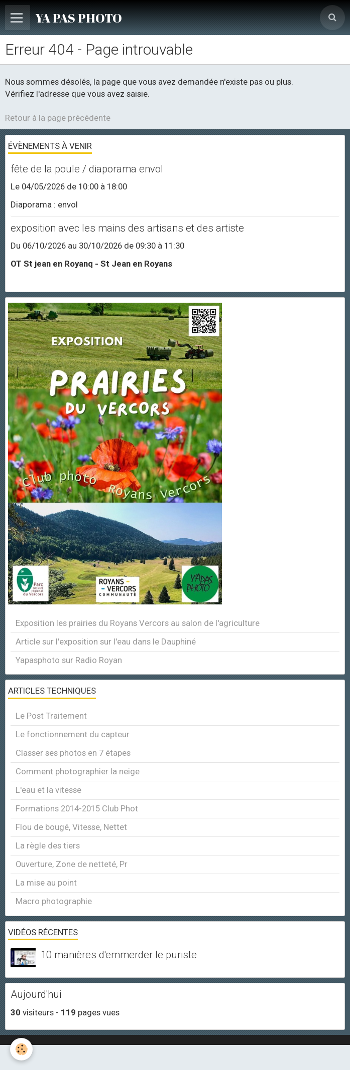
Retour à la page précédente (57, 118)
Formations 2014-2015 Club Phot (77, 808)
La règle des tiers (48, 845)
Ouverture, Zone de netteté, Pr (72, 864)
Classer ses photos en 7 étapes (73, 753)
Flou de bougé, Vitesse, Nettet (71, 827)
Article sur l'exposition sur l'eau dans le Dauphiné (106, 641)
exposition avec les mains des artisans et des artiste (127, 228)
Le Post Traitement (51, 716)
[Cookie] (21, 1049)
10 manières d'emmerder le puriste (119, 955)
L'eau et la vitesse (48, 790)
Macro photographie (54, 901)
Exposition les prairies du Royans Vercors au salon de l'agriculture (138, 623)
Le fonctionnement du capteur (73, 734)
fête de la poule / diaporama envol (87, 169)
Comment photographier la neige (78, 771)
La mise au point (46, 883)
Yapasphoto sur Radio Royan (69, 660)
